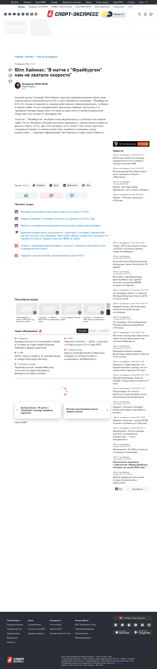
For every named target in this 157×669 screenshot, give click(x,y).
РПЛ (21, 353)
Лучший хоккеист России (60, 633)
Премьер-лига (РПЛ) (38, 6)
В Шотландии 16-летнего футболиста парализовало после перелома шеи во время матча (130, 394)
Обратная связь (81, 633)
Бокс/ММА (41, 2)
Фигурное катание (72, 2)
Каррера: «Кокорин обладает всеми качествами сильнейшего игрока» (129, 409)
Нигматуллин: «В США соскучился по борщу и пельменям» (130, 451)
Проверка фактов (14, 629)
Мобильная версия (82, 638)
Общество (23, 338)
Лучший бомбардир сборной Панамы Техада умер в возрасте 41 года (131, 380)
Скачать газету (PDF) (36, 629)
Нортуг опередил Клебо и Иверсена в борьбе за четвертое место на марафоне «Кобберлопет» (84, 355)
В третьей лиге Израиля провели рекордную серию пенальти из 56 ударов (130, 264)
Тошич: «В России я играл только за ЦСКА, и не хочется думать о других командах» (130, 248)
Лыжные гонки (75, 350)
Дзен (56, 185)
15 (18, 364)
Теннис (54, 2)
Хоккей (27, 2)
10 (131, 474)
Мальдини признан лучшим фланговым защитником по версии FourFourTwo (131, 354)
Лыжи (88, 2)
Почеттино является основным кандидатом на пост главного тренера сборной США (128, 160)
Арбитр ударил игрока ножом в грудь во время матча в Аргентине (128, 480)
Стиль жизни (102, 2)
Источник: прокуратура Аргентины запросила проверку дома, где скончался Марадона (131, 338)
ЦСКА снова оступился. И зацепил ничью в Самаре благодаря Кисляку (37, 357)
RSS (118, 489)
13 (67, 338)
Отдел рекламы (13, 633)
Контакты (11, 642)
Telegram (40, 185)
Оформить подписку (36, 633)
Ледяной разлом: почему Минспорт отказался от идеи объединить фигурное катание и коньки (35, 370)
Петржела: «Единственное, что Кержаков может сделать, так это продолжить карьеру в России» (130, 367)
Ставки (131, 2)
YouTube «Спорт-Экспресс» (132, 618)
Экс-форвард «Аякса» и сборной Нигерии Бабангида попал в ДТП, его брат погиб (130, 296)
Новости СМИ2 (21, 422)
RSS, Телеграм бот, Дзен (85, 624)
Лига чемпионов (102, 6)
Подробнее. (119, 663)
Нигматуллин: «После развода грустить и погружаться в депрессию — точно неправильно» (128, 435)
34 (18, 353)
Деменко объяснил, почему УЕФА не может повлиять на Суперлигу (130, 422)
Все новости (138, 489)
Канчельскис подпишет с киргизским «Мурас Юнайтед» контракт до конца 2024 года (130, 465)
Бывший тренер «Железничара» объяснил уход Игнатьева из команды (129, 309)
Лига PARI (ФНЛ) (83, 6)
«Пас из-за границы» (47, 56)
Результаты (119, 6)
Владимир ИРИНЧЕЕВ (35, 84)
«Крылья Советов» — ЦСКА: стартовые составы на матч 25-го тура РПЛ (86, 343)
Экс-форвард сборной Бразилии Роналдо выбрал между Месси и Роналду (129, 325)
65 (18, 338)
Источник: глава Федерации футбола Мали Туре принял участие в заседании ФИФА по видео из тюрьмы (127, 281)
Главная (19, 56)
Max (88, 185)
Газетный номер (34, 624)
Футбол (15, 2)
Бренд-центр (12, 638)
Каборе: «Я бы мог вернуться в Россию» (128, 199)
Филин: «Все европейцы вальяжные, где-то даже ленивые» (131, 188)
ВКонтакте (72, 185)
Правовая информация (84, 629)
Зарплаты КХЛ (56, 629)
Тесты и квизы (56, 624)
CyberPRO (118, 2)
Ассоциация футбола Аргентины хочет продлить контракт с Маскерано (129, 174)
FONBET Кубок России (61, 6)
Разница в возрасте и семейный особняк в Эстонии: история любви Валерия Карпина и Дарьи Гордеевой (37, 344)
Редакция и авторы (15, 624)
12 (67, 350)
